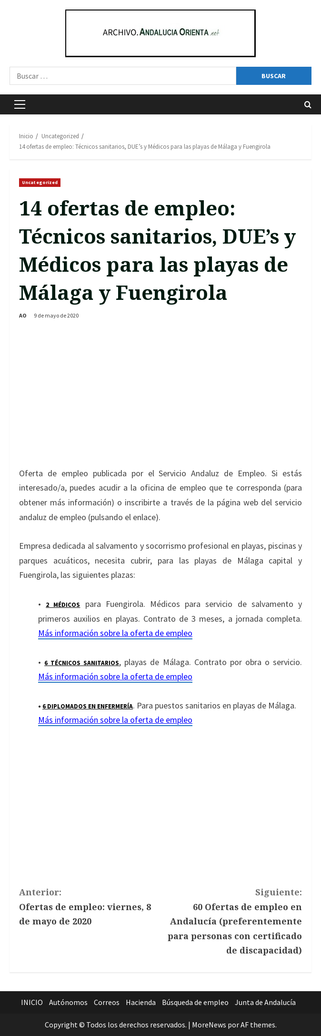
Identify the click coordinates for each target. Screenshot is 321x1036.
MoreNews (209, 1024)
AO (23, 315)
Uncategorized (40, 182)
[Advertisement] (160, 395)
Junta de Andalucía (265, 1002)
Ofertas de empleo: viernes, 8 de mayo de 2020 (89, 906)
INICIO (32, 1002)
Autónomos (68, 1002)
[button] (20, 104)
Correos (107, 1002)
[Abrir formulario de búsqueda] (307, 104)
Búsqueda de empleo (195, 1002)
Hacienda (141, 1002)
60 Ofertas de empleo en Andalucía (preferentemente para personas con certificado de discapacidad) (231, 920)
